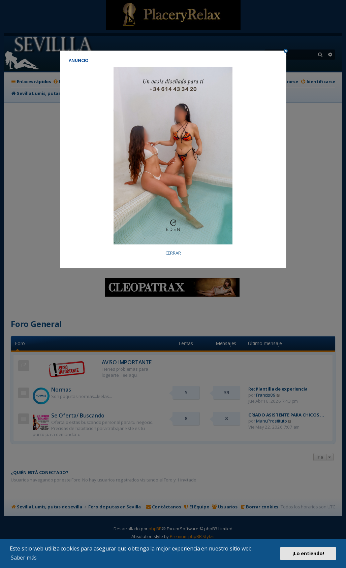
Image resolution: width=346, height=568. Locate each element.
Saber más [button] (24, 557)
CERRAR (173, 253)
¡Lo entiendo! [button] (308, 553)
